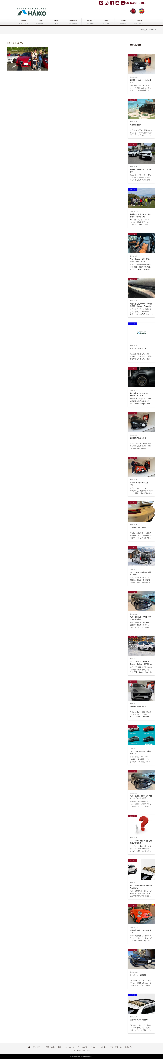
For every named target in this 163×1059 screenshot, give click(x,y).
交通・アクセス (116, 1047)
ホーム (143, 30)
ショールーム (69, 1047)
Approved (40, 22)
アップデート (38, 1047)
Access (139, 22)
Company (123, 22)
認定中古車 (50, 1047)
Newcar (56, 22)
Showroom (73, 22)
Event (106, 22)
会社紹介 (103, 1047)
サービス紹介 (82, 1047)
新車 (59, 1047)
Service (90, 22)
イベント (93, 1047)
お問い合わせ (130, 1047)
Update (23, 22)
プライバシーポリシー (81, 1050)
